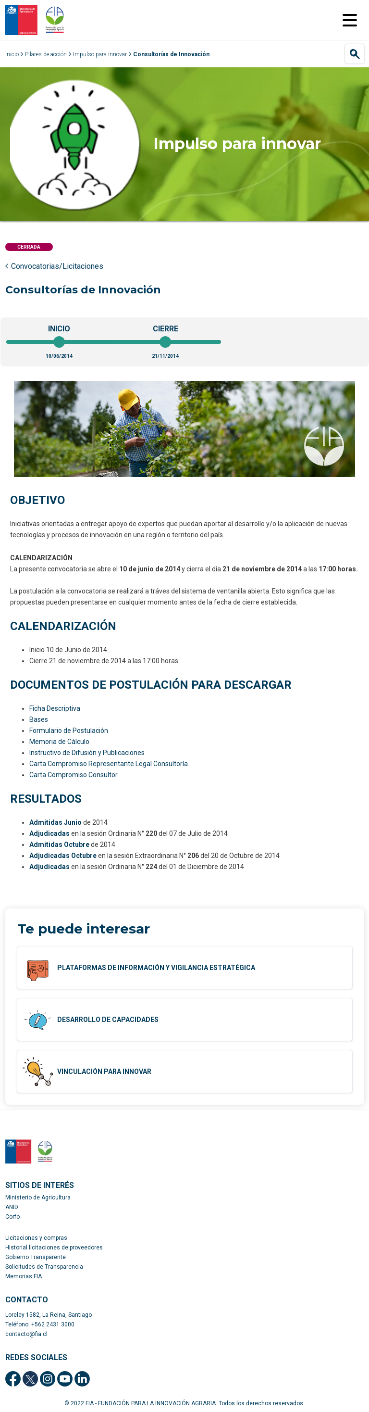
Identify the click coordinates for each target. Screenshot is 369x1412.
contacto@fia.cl (26, 1334)
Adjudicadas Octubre (63, 855)
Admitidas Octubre (59, 844)
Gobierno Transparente (35, 1257)
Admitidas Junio (55, 822)
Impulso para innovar (100, 54)
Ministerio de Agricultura (38, 1197)
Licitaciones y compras (36, 1238)
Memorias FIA (23, 1276)
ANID (11, 1207)
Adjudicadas (49, 833)
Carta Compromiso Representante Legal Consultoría (108, 764)
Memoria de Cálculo (59, 741)
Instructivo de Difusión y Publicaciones (87, 752)
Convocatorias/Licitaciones (57, 266)
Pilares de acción (46, 54)
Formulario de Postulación (68, 730)
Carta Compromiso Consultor (73, 775)
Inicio (12, 54)
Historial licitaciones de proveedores (54, 1247)
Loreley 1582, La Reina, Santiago (48, 1314)
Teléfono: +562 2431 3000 (39, 1324)
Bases (38, 719)
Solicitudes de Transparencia (44, 1266)
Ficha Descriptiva (54, 708)
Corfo (12, 1216)
